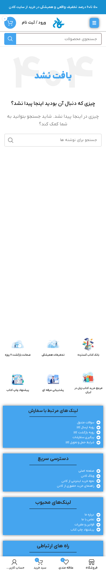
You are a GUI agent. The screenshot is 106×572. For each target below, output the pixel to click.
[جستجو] (53, 39)
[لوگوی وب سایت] (58, 22)
